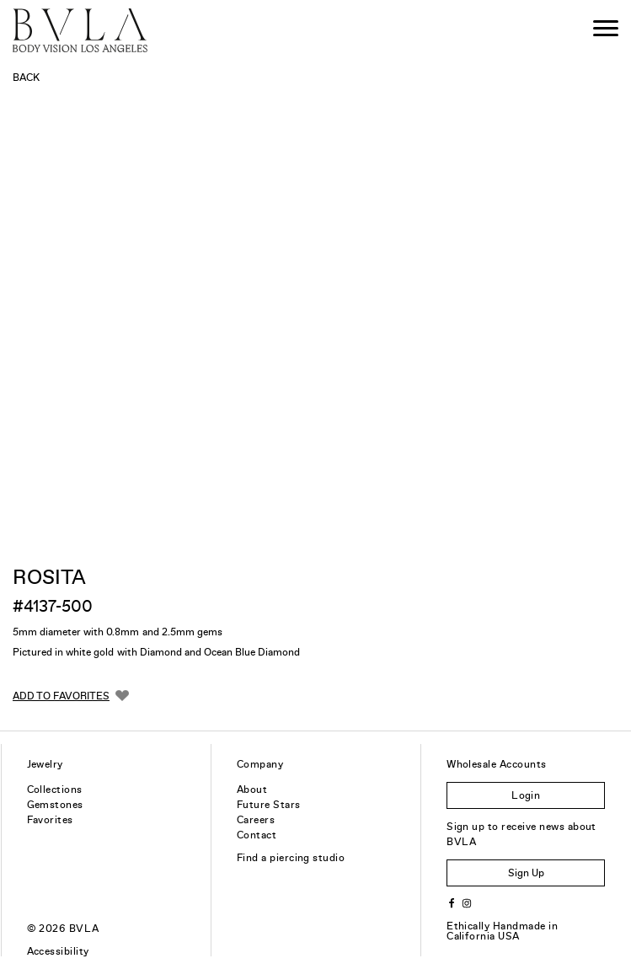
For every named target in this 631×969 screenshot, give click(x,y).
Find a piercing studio (291, 858)
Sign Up (526, 873)
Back (26, 77)
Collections (55, 789)
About (252, 789)
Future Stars (269, 804)
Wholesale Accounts (497, 764)
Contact (256, 835)
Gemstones (55, 804)
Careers (256, 820)
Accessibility (58, 951)
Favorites (50, 820)
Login (525, 795)
